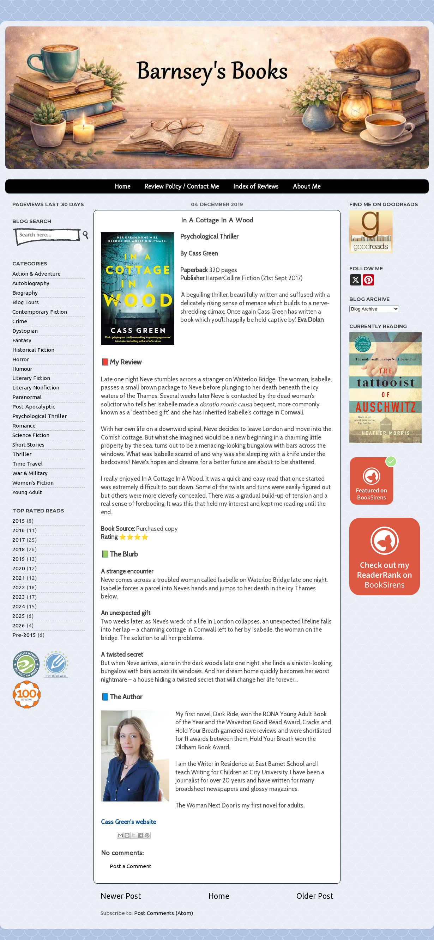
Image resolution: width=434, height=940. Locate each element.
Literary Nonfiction (35, 388)
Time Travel (27, 464)
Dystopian (25, 331)
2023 (18, 597)
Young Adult (27, 492)
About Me (306, 186)
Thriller (21, 454)
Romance (24, 426)
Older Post (314, 896)
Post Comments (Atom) (163, 913)
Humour (22, 369)
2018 (18, 549)
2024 (18, 606)
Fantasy (21, 340)
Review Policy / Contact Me (182, 186)
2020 (18, 568)
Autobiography (30, 283)
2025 (18, 616)
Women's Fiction (33, 483)
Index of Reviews (255, 186)
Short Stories (28, 445)
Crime (19, 321)
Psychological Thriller (39, 416)
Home (122, 186)
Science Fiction (30, 435)
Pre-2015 (24, 635)
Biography (25, 293)
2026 (18, 625)
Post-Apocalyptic (33, 407)
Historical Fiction (33, 350)
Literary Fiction (31, 378)
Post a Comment (130, 866)
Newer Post (121, 896)
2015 (18, 521)
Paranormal (27, 397)
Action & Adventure (36, 274)
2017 (18, 540)
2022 (18, 587)
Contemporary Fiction (39, 312)
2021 (18, 578)
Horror (20, 359)
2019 (18, 559)
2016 (18, 530)
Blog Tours (25, 302)
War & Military (30, 473)
